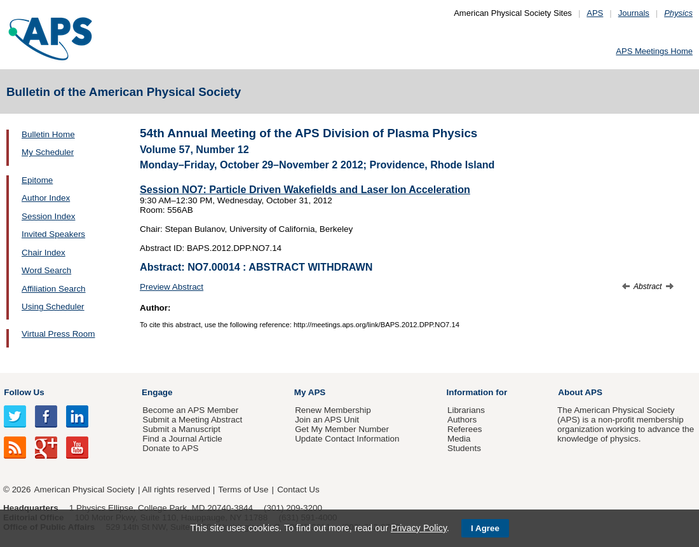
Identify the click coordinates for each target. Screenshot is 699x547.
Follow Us (24, 392)
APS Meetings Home (654, 51)
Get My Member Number (342, 429)
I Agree (485, 528)
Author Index (46, 198)
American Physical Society (84, 489)
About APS (580, 392)
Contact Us (298, 489)
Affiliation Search (54, 289)
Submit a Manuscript (181, 429)
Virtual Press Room (58, 334)
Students (464, 448)
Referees (464, 429)
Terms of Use (243, 489)
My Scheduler (48, 152)
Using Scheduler (53, 306)
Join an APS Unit (327, 419)
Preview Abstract (171, 287)
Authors (462, 419)
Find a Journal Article (182, 438)
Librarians (466, 410)
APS (595, 13)
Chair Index (43, 252)
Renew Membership (333, 410)
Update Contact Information (347, 438)
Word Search (46, 270)
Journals (633, 13)
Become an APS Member (190, 410)
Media (459, 438)
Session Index (48, 216)
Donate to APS (170, 448)
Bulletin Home (48, 134)
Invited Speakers (53, 234)
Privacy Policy (419, 528)
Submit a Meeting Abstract (192, 419)
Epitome (37, 180)
